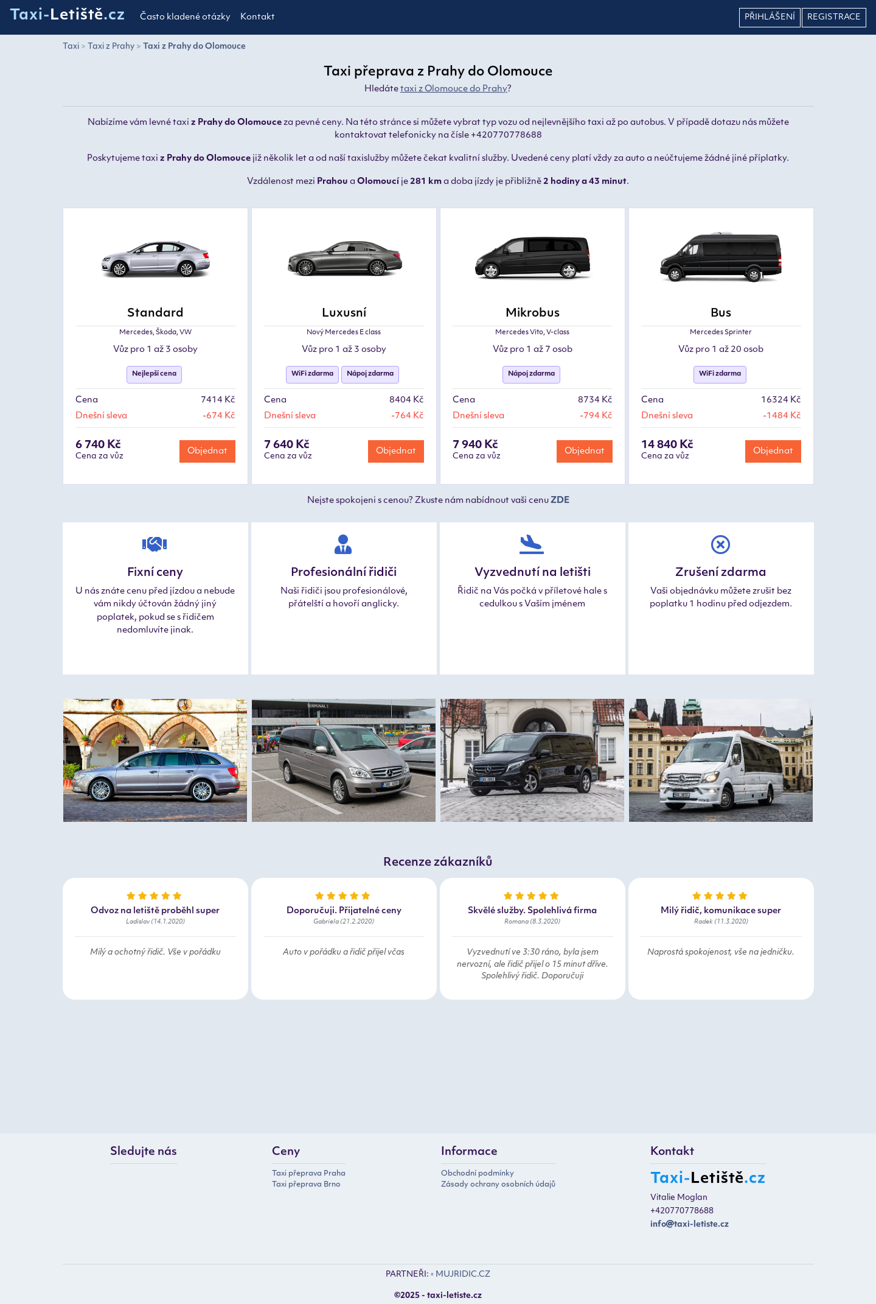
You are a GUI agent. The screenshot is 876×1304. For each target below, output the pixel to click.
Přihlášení (770, 17)
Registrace (834, 17)
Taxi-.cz (67, 16)
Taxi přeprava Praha (309, 1173)
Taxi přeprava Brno (306, 1184)
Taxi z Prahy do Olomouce (194, 47)
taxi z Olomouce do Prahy (453, 89)
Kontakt (257, 17)
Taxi (71, 47)
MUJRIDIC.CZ (463, 1274)
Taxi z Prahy (111, 47)
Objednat (207, 451)
